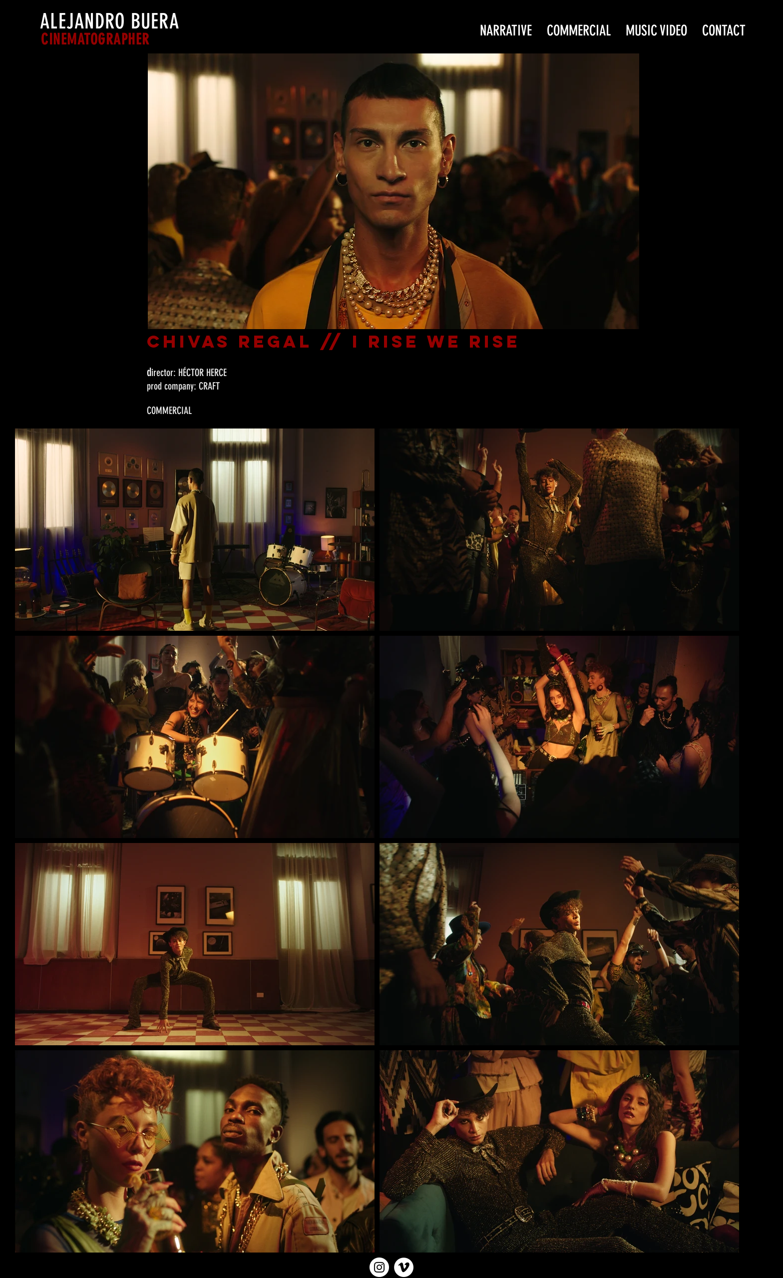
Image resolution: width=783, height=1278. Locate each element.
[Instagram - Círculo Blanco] (379, 1267)
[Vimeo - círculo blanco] (403, 1267)
